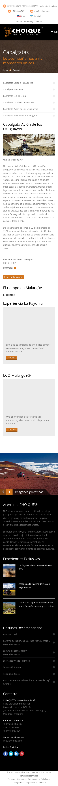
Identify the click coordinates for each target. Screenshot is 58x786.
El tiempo (9, 295)
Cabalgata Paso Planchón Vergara (20, 115)
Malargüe (21, 779)
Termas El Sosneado (13, 667)
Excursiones (33, 779)
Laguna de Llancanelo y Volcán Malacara (15, 652)
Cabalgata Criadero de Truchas (18, 102)
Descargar (8, 267)
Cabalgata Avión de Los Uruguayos (20, 108)
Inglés (21, 16)
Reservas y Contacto (33, 21)
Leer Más (11, 357)
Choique (11, 779)
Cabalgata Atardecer (13, 89)
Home (19, 21)
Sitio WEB (11, 429)
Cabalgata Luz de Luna (14, 95)
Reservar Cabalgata (13, 277)
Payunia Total (10, 634)
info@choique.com (42, 11)
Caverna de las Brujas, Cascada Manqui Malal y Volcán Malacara (26, 642)
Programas (19, 782)
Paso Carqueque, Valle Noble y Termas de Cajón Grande (27, 682)
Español (35, 16)
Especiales (30, 782)
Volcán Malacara (11, 673)
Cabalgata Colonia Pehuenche (18, 82)
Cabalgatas (17, 70)
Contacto (42, 782)
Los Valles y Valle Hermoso (16, 660)
